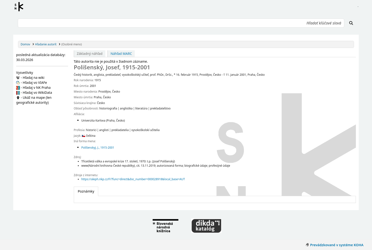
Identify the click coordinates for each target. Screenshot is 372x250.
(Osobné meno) (71, 44)
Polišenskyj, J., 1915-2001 (97, 147)
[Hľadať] (351, 23)
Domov (25, 44)
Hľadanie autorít (46, 44)
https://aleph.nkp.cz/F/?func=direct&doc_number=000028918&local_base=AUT (133, 179)
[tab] (86, 191)
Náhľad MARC (121, 53)
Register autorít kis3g (20, 6)
